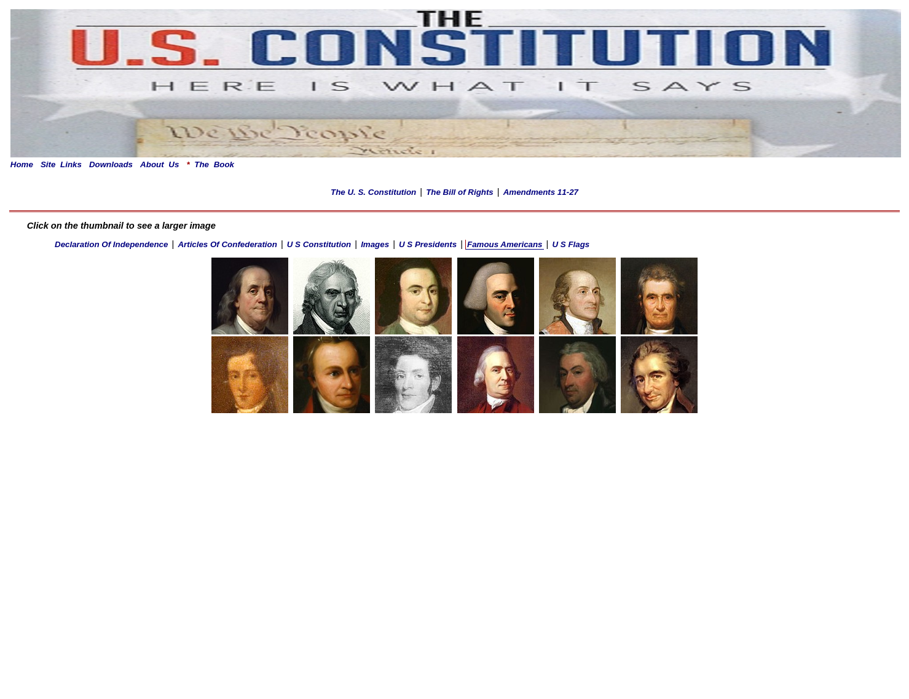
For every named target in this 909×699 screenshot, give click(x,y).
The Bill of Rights (460, 192)
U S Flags (570, 244)
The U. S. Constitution (373, 192)
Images (375, 244)
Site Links (61, 164)
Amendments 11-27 (540, 192)
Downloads (111, 164)
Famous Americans (504, 244)
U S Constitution (319, 244)
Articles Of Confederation (227, 244)
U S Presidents (428, 244)
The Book (210, 164)
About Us (159, 164)
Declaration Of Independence (111, 244)
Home (21, 164)
